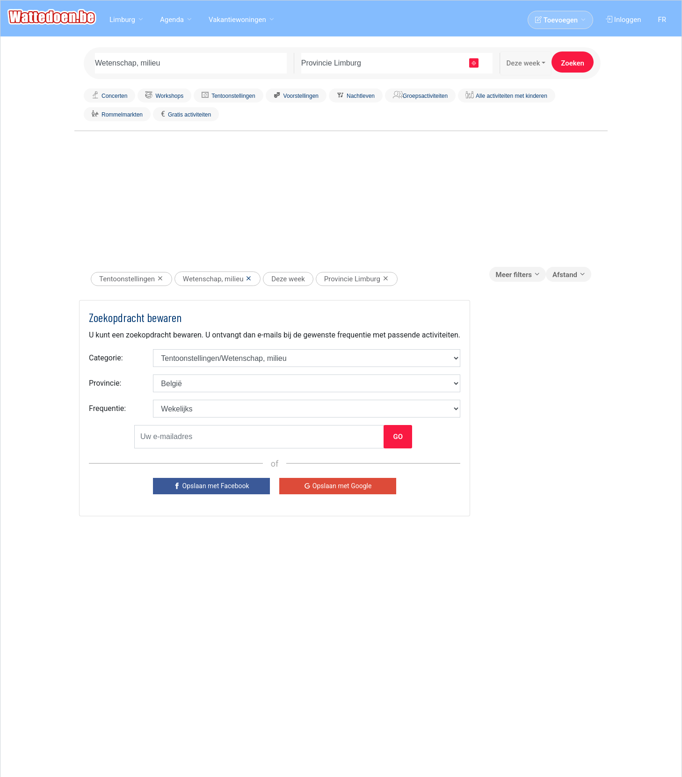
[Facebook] (211, 486)
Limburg (122, 19)
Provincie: (105, 383)
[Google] (337, 486)
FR (663, 19)
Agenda (172, 19)
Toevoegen (557, 20)
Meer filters (514, 275)
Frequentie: (107, 408)
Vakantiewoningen (237, 19)
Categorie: (106, 357)
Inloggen (624, 19)
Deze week (523, 63)
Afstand (564, 275)
